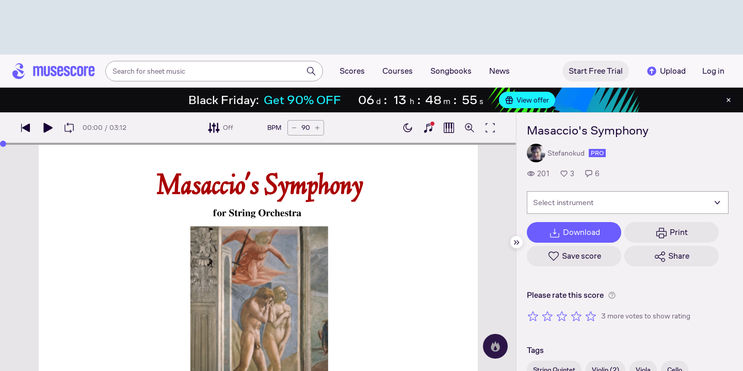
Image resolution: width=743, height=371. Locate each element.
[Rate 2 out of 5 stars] (547, 316)
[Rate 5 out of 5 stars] (591, 316)
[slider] (3, 144)
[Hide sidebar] (516, 242)
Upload (665, 71)
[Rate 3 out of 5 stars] (562, 316)
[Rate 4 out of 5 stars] (576, 316)
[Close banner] (728, 100)
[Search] (311, 71)
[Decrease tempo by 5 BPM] (294, 128)
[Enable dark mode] (407, 127)
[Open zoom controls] (469, 127)
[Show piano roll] (449, 127)
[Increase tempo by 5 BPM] (317, 128)
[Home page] (53, 71)
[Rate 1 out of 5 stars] (533, 316)
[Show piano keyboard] (428, 127)
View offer (527, 100)
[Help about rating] (612, 295)
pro (597, 153)
